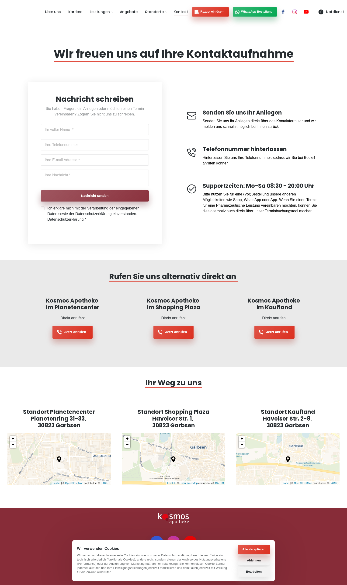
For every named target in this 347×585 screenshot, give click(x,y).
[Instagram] (296, 12)
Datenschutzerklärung (65, 220)
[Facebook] (285, 12)
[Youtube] (308, 12)
